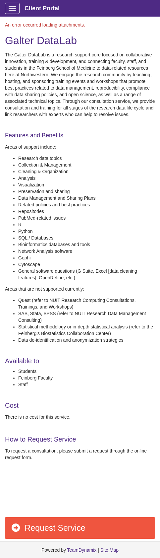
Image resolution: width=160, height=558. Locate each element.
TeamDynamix (82, 550)
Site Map (109, 550)
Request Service (48, 527)
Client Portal (42, 8)
